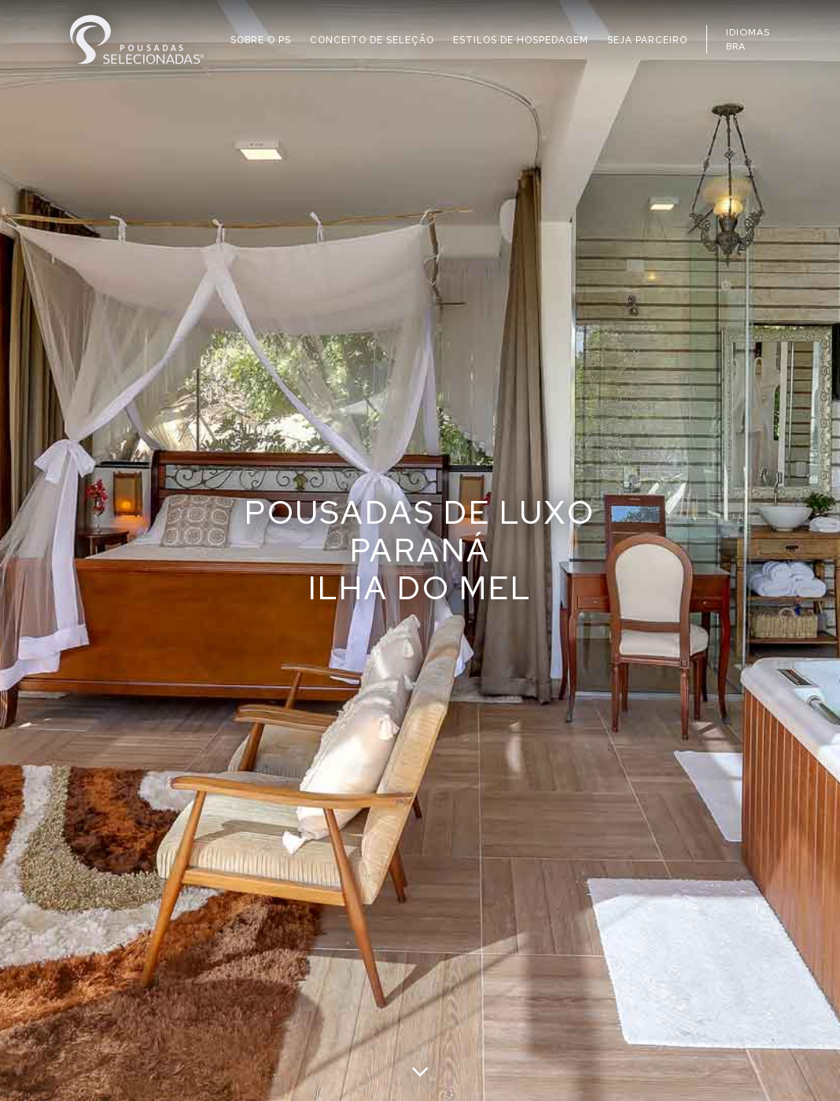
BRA (736, 46)
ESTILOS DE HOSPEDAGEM (520, 40)
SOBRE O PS (260, 40)
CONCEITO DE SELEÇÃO (372, 40)
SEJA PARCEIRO (647, 40)
